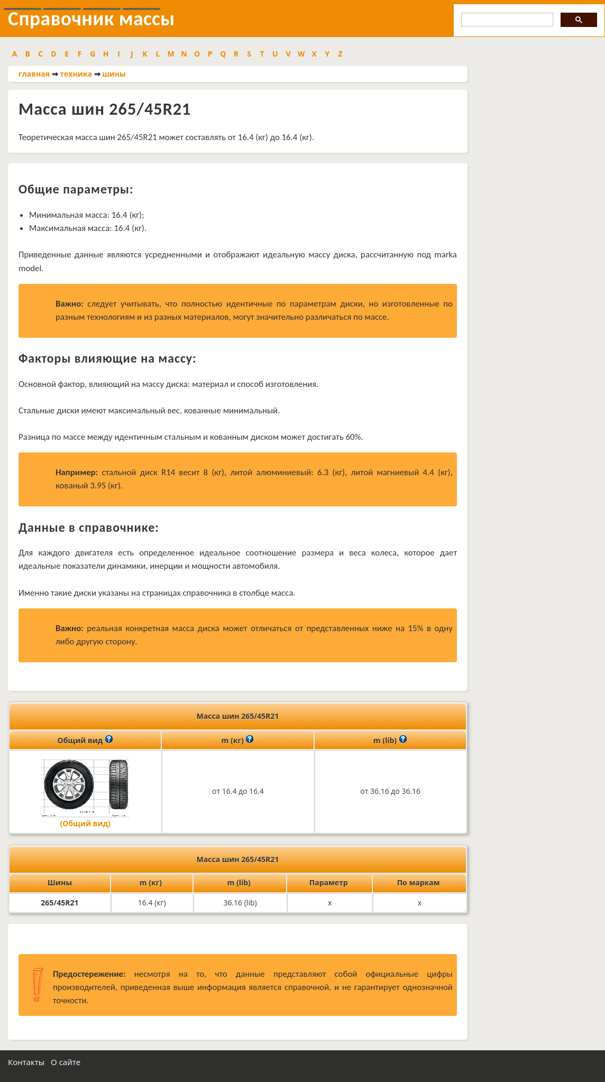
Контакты (26, 1062)
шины (114, 74)
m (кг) (238, 739)
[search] (506, 20)
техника (76, 74)
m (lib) (390, 739)
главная (34, 74)
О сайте (65, 1062)
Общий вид (85, 739)
